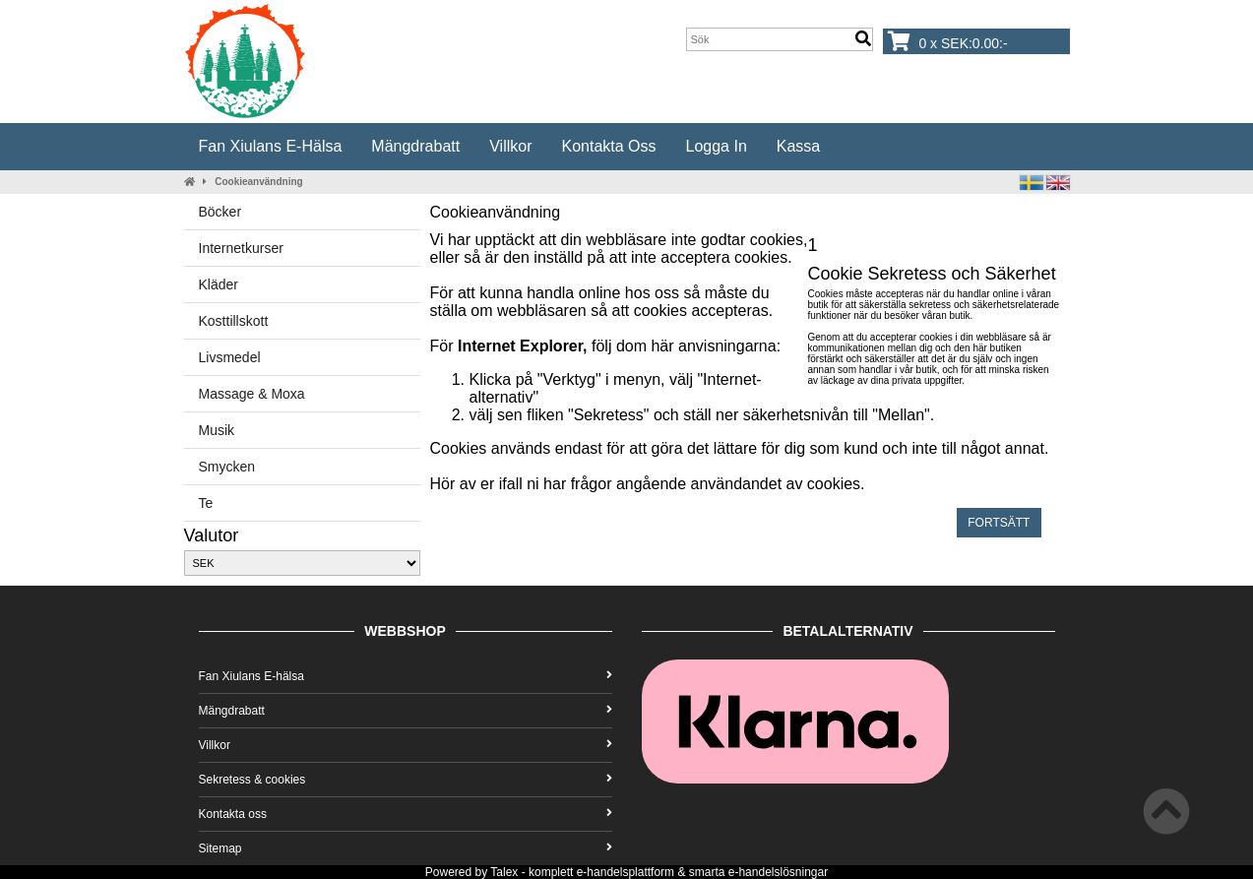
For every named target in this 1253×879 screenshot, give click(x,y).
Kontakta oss (608, 146)
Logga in (716, 146)
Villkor (510, 146)
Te (206, 503)
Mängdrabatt (415, 146)
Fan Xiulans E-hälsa (271, 146)
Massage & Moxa (252, 394)
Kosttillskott (234, 321)
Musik (217, 430)
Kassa (798, 146)
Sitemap (405, 848)
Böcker (220, 212)
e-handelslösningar (778, 872)
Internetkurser (241, 248)
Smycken (227, 466)
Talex (504, 872)
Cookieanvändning (258, 181)
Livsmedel (230, 357)
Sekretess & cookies (405, 779)
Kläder (218, 284)
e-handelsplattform (625, 872)
